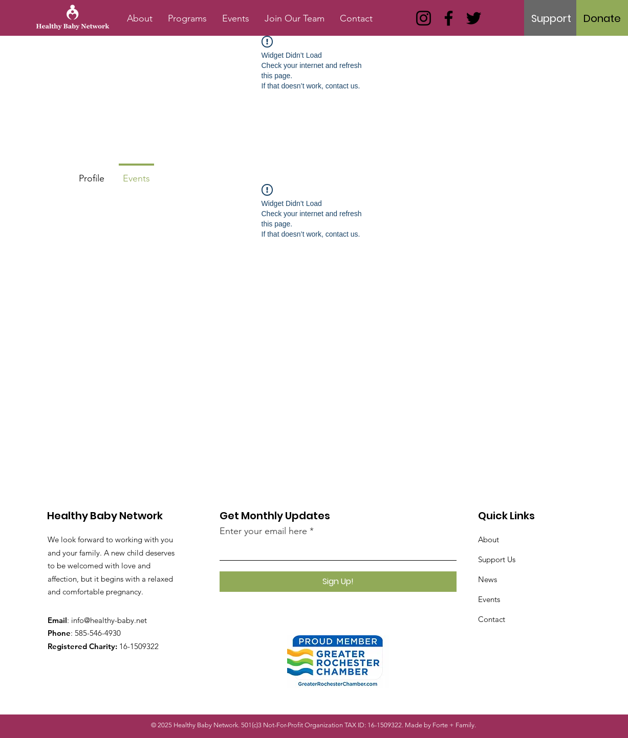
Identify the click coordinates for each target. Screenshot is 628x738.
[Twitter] (474, 18)
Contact (491, 619)
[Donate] (602, 18)
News (487, 579)
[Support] (551, 18)
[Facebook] (449, 18)
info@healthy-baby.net (109, 620)
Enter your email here (263, 531)
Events (489, 599)
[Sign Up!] (338, 581)
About (488, 539)
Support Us (496, 559)
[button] (187, 18)
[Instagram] (424, 18)
